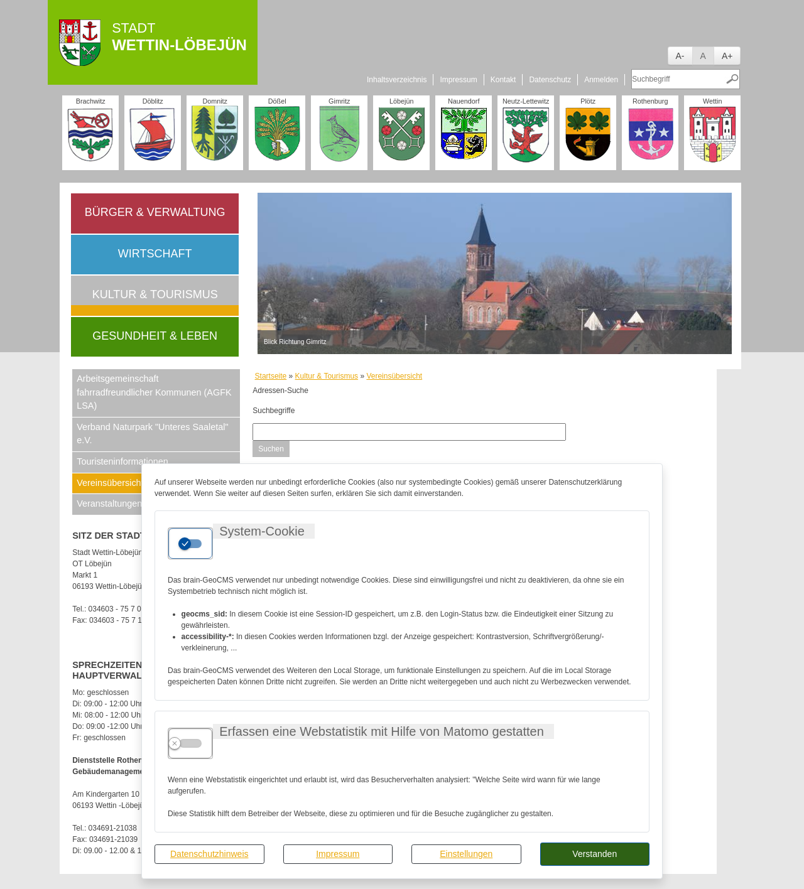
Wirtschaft (155, 253)
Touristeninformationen (122, 461)
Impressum (337, 854)
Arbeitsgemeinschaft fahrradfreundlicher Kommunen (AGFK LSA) (154, 392)
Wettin (712, 101)
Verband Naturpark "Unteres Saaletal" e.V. (152, 434)
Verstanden (594, 854)
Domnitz (214, 101)
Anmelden (601, 79)
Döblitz (153, 101)
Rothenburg (650, 101)
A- (680, 56)
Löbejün (401, 101)
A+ (727, 56)
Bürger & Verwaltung (155, 212)
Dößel (277, 101)
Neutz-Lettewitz (526, 101)
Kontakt (503, 79)
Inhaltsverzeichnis (396, 79)
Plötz (587, 101)
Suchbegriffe (274, 410)
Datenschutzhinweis (209, 854)
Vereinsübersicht (394, 376)
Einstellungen (466, 854)
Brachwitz (91, 101)
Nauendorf (463, 101)
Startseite (271, 376)
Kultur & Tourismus (155, 294)
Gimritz (339, 101)
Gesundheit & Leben (154, 336)
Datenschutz (550, 79)
